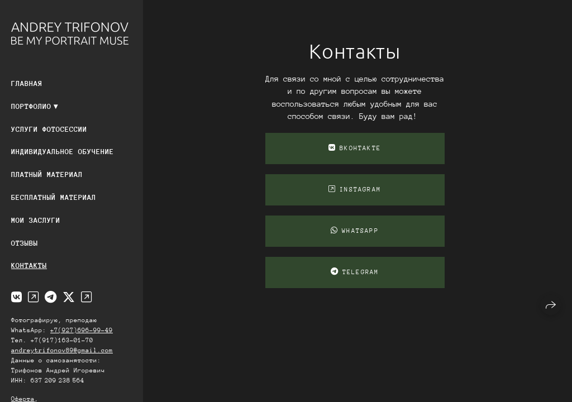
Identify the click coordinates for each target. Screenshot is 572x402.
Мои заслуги (35, 220)
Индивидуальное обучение (62, 151)
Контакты (29, 265)
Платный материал (47, 174)
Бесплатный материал (53, 197)
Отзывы (24, 243)
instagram (354, 189)
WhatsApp (355, 230)
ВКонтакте (354, 148)
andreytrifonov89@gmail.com (62, 350)
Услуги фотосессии (49, 129)
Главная (26, 83)
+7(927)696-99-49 (81, 330)
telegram (355, 272)
